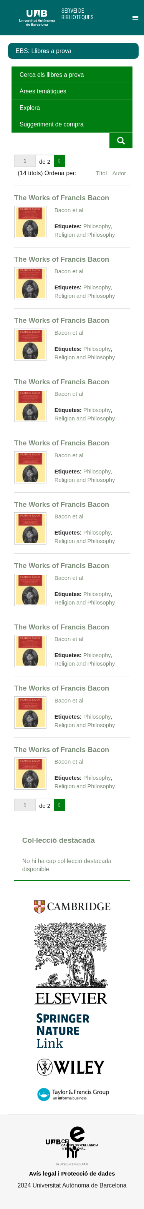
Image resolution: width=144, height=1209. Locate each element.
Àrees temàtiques (43, 91)
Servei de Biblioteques (77, 14)
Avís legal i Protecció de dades (72, 1173)
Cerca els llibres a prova (52, 74)
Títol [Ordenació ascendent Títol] (102, 173)
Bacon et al (69, 210)
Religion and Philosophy (85, 235)
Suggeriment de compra (52, 124)
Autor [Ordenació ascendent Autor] (119, 173)
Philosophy (97, 226)
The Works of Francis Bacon (61, 198)
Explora (30, 108)
